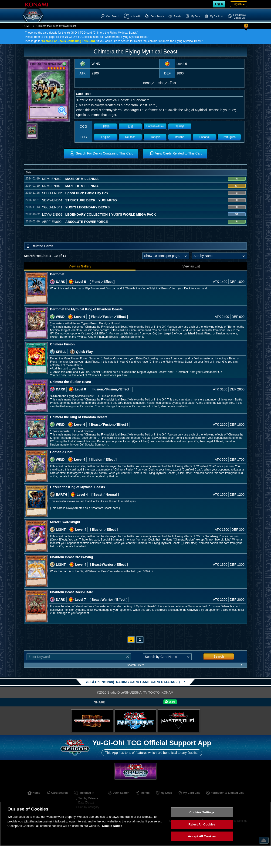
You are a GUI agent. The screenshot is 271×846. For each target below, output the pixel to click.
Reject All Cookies (202, 824)
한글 (130, 126)
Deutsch (130, 137)
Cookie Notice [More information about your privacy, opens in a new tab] (112, 826)
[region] (135, 824)
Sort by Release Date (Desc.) (88, 800)
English (105, 137)
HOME (26, 26)
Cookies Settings (201, 812)
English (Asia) (155, 126)
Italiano (179, 137)
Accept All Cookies (202, 836)
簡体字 (180, 126)
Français (155, 137)
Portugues (229, 137)
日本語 (105, 126)
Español (205, 137)
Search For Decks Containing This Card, (68, 41)
